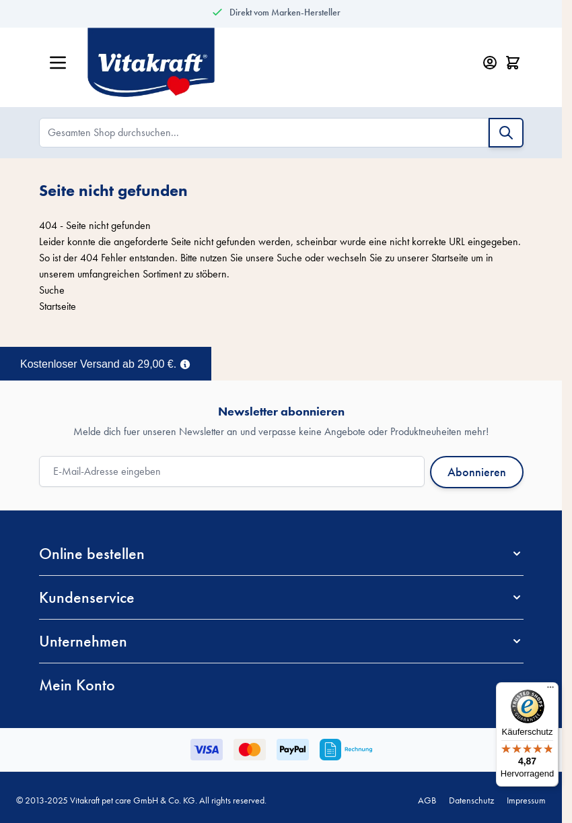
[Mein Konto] (490, 62)
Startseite (449, 258)
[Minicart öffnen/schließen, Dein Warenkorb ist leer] (513, 62)
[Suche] (506, 132)
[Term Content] (185, 363)
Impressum (526, 800)
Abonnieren (477, 472)
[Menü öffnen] (58, 62)
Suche (289, 258)
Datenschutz (471, 800)
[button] (281, 553)
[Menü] (550, 690)
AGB (427, 800)
